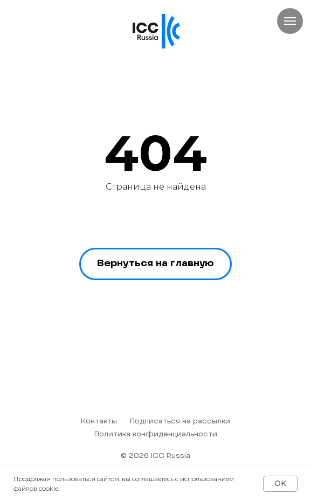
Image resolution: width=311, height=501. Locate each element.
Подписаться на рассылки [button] (180, 422)
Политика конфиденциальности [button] (155, 435)
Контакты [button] (99, 422)
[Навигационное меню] (290, 21)
